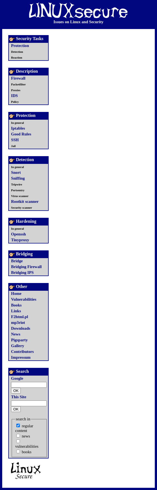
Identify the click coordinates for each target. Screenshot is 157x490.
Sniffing (18, 178)
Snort (16, 172)
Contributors (22, 351)
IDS (14, 95)
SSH (15, 140)
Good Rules (21, 134)
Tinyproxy (20, 240)
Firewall (18, 78)
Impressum (21, 357)
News (15, 334)
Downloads (20, 328)
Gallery (17, 346)
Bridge (17, 261)
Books (16, 305)
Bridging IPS (22, 272)
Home (16, 293)
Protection (20, 45)
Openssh (18, 234)
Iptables (18, 128)
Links (16, 311)
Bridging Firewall (26, 266)
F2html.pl (19, 317)
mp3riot (18, 322)
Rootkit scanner (25, 201)
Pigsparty (19, 340)
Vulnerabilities (23, 299)
